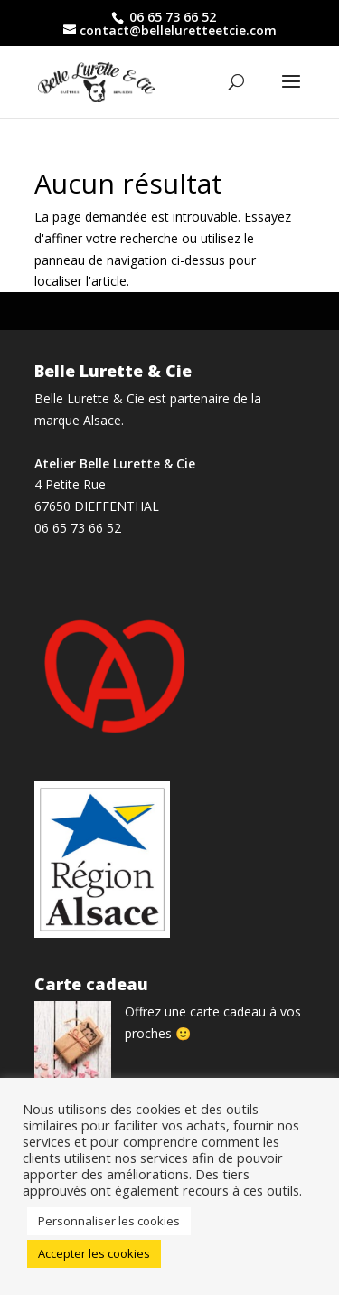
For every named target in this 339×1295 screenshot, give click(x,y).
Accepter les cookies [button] (94, 1253)
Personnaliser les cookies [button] (109, 1221)
